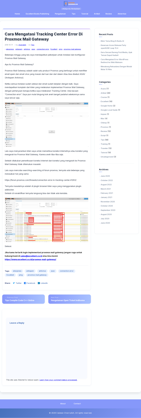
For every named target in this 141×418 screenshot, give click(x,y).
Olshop (104, 123)
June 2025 (105, 176)
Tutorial (84, 14)
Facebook (31, 280)
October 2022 (107, 181)
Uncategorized (107, 157)
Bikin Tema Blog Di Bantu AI (112, 41)
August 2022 (106, 185)
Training (104, 144)
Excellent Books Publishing (37, 14)
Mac (102, 119)
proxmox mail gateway (74, 51)
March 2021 (106, 189)
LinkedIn (45, 280)
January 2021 (106, 198)
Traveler (104, 149)
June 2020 (105, 223)
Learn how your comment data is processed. (58, 380)
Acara (103, 89)
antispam (20, 51)
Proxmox (104, 127)
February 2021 (107, 194)
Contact (77, 404)
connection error (45, 51)
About (63, 404)
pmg (62, 51)
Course (104, 98)
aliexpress (12, 51)
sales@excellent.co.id (33, 253)
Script (103, 136)
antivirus (29, 51)
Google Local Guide (109, 110)
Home (17, 14)
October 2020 (107, 206)
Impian (103, 115)
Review (109, 14)
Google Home (106, 106)
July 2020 (105, 219)
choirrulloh (24, 46)
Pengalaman (60, 14)
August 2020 (106, 215)
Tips (73, 14)
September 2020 (108, 210)
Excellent (56, 51)
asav (35, 51)
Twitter (19, 280)
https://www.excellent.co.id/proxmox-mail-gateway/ (32, 257)
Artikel (97, 14)
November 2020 (108, 202)
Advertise (122, 14)
